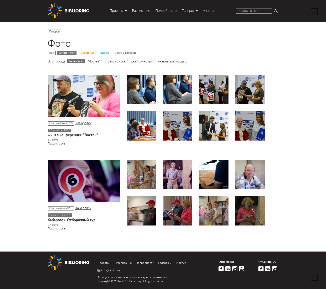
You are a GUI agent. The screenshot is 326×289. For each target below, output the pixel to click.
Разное (104, 52)
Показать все (56, 143)
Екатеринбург (142, 61)
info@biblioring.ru (112, 270)
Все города (56, 61)
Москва (95, 61)
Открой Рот (67, 52)
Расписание (141, 10)
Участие (209, 10)
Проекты (116, 10)
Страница (87, 52)
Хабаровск (76, 61)
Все (51, 52)
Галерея (188, 10)
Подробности (166, 10)
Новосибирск (116, 61)
